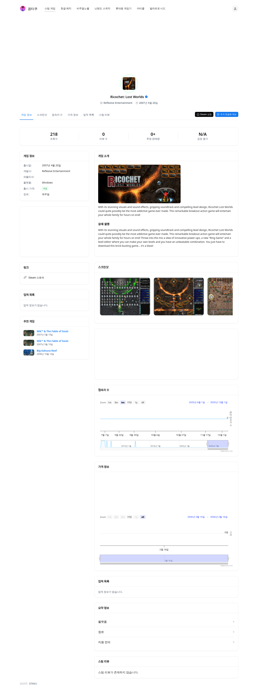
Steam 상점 (204, 114)
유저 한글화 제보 (226, 114)
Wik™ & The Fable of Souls (52, 331)
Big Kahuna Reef (47, 350)
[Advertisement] (129, 44)
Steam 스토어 (36, 277)
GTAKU (33, 683)
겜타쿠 (32, 8)
